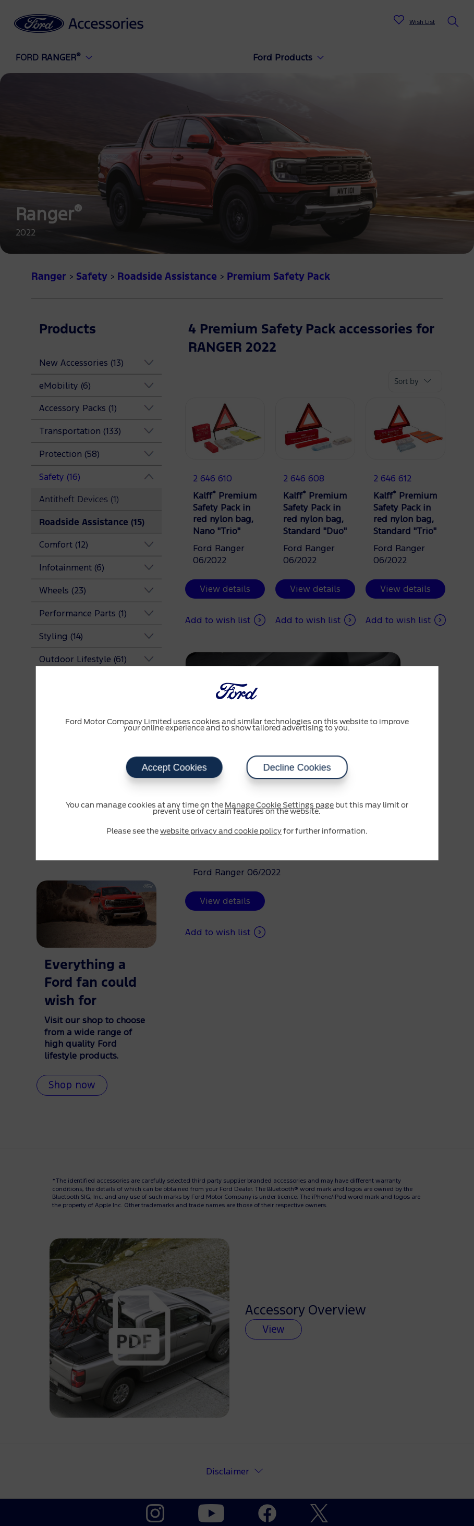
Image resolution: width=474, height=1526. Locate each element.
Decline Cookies (297, 767)
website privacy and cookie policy (221, 831)
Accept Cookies (174, 767)
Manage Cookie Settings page (279, 805)
